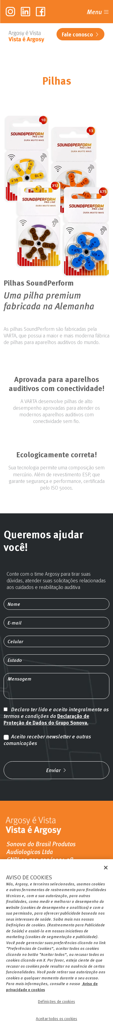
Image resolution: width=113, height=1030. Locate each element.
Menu (98, 11)
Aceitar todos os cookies (56, 1022)
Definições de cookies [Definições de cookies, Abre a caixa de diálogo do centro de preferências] (56, 1005)
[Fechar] (105, 871)
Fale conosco (80, 34)
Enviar (56, 770)
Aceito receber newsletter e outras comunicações (47, 740)
